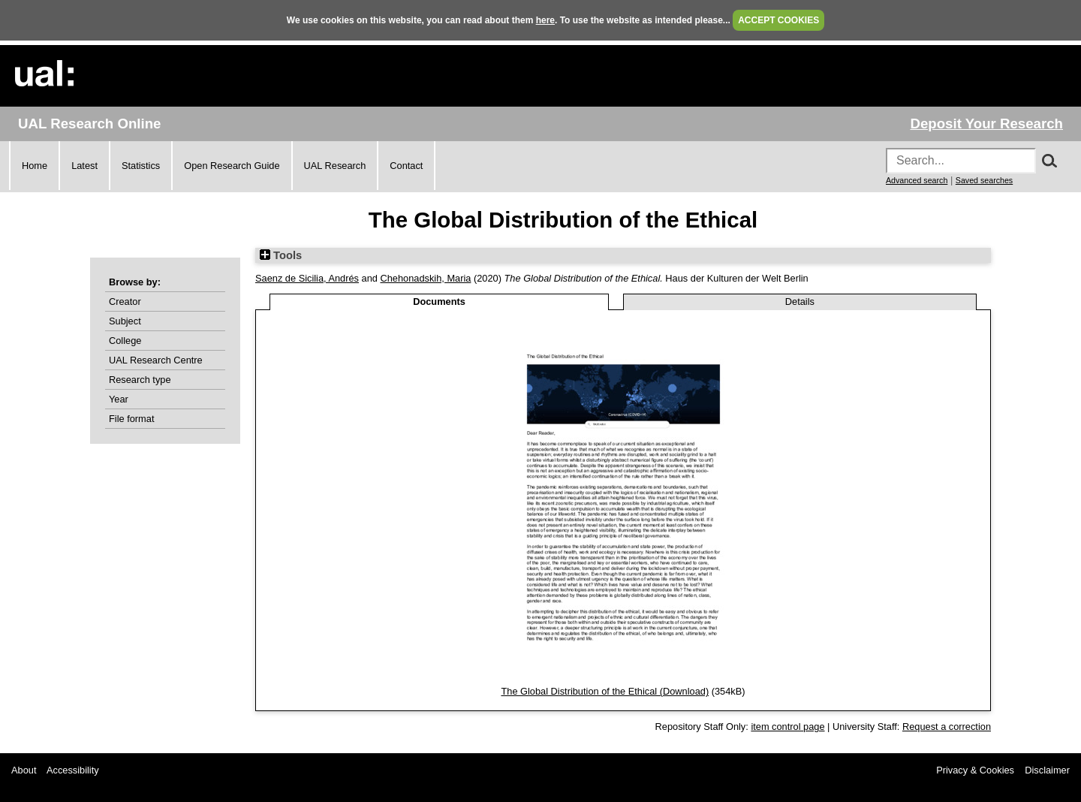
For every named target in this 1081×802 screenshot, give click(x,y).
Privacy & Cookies (975, 770)
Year (118, 399)
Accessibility (73, 770)
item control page (787, 726)
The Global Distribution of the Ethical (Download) (605, 691)
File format (131, 418)
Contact (406, 165)
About (23, 770)
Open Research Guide (231, 165)
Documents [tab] (439, 301)
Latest (84, 165)
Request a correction (946, 726)
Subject (125, 321)
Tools (281, 255)
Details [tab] (800, 301)
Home (34, 165)
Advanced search (916, 180)
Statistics (141, 165)
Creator (125, 301)
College (125, 340)
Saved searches (984, 180)
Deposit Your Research (986, 123)
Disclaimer (1047, 770)
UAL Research (335, 165)
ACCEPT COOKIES (778, 20)
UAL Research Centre (156, 360)
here (545, 20)
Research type (140, 379)
